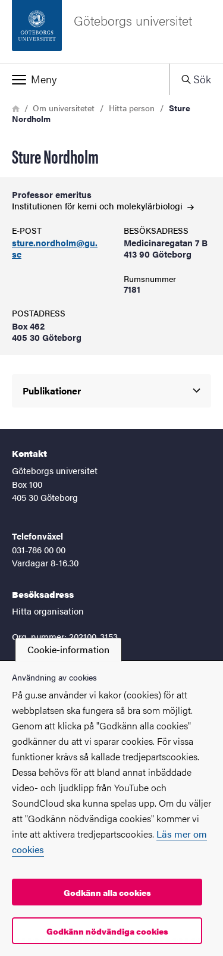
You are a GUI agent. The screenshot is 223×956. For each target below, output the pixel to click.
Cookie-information (68, 649)
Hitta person (132, 108)
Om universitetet (64, 108)
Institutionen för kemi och (103, 205)
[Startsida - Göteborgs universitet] (111, 31)
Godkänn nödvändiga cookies (107, 931)
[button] (84, 79)
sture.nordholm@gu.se (55, 248)
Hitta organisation (48, 610)
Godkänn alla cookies (107, 892)
